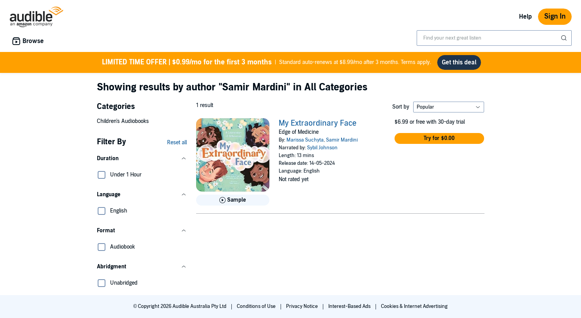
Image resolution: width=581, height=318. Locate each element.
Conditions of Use (257, 306)
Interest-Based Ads (350, 306)
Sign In (554, 16)
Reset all (177, 142)
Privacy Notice (302, 306)
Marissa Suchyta (305, 140)
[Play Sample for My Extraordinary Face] (232, 200)
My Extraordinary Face (318, 123)
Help (525, 17)
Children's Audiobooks (123, 121)
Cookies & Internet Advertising (414, 306)
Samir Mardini (342, 140)
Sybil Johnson (322, 148)
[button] (142, 158)
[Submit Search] (565, 38)
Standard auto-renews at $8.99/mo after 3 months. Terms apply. (266, 62)
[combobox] (494, 38)
